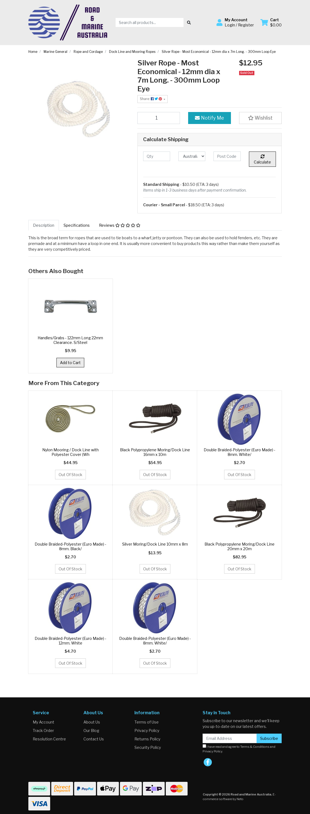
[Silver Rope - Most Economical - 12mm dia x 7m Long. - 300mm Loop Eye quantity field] (158, 118)
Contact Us (93, 739)
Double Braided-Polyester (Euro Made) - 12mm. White (70, 640)
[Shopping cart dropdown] (271, 22)
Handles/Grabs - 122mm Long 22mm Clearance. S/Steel (70, 340)
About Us (91, 722)
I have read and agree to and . (239, 748)
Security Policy (147, 747)
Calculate (262, 159)
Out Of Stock (70, 474)
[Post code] (226, 156)
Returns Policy (147, 739)
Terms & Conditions (254, 747)
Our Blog (91, 730)
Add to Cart (70, 362)
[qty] (156, 156)
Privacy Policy (146, 730)
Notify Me (209, 118)
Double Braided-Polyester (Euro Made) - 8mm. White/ (239, 452)
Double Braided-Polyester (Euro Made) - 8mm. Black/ (70, 546)
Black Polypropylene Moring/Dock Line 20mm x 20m (239, 546)
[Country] (191, 156)
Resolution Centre (49, 739)
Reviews (119, 225)
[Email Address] (230, 738)
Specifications (77, 225)
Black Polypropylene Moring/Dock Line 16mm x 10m (155, 452)
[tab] (43, 225)
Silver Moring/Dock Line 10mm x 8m (155, 544)
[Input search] (149, 22)
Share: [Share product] (151, 99)
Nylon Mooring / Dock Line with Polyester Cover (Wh (70, 452)
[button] (235, 22)
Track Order (43, 730)
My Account (43, 722)
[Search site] (188, 22)
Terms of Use (146, 722)
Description (43, 225)
